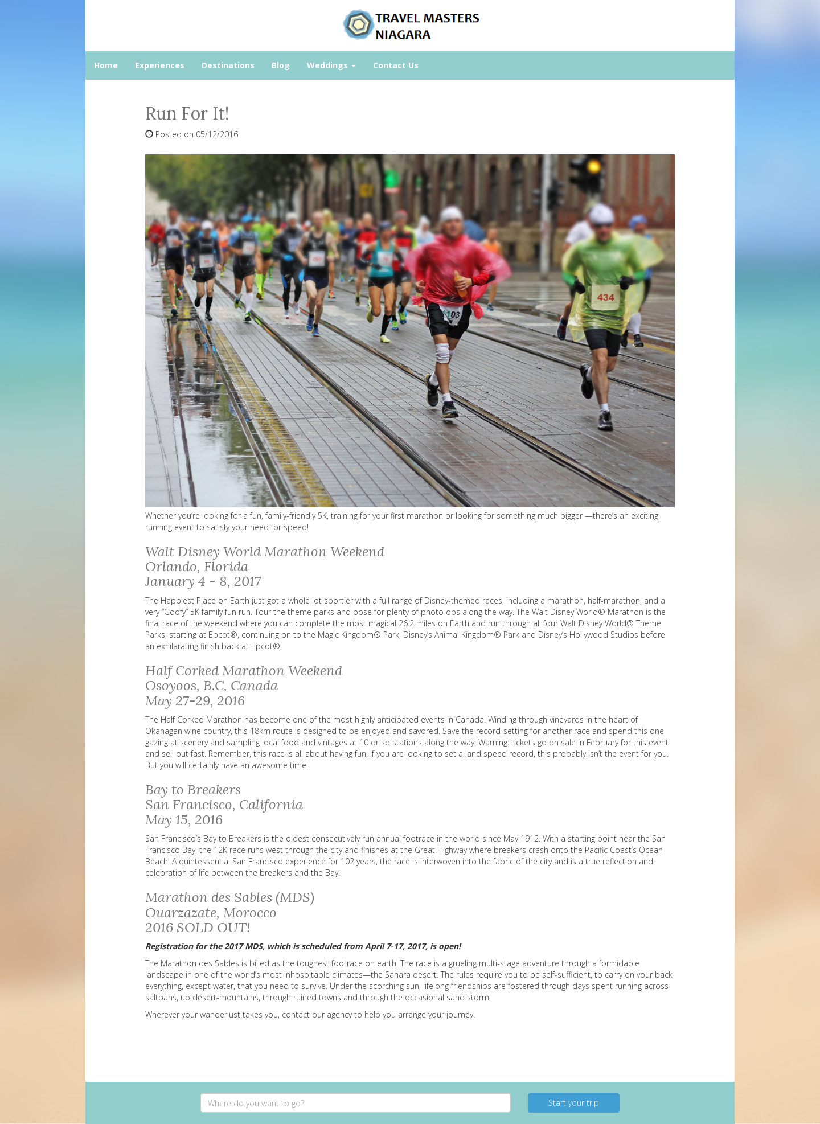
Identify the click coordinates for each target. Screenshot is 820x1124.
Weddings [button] (331, 65)
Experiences (159, 65)
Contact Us (396, 65)
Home (106, 65)
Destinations (228, 65)
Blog (281, 65)
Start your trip (573, 1102)
